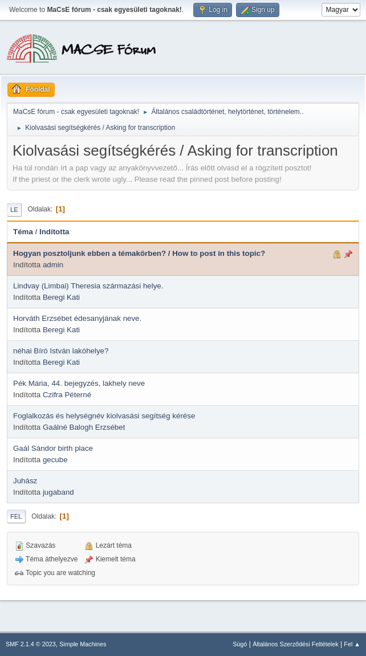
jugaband (58, 492)
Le (14, 209)
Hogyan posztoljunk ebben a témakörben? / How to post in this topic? (139, 253)
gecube (55, 459)
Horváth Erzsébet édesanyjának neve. (77, 318)
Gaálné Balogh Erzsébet (84, 427)
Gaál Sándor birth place (53, 448)
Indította (54, 231)
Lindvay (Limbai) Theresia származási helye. (88, 286)
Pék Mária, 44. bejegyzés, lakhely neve (79, 383)
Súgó (240, 644)
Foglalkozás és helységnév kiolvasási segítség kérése (104, 415)
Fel (16, 516)
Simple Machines (82, 644)
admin (53, 264)
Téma (23, 231)
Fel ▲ (352, 644)
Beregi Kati (61, 297)
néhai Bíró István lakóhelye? (60, 351)
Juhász (25, 480)
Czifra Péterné (67, 394)
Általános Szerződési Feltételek (295, 644)
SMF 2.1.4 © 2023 (31, 644)
